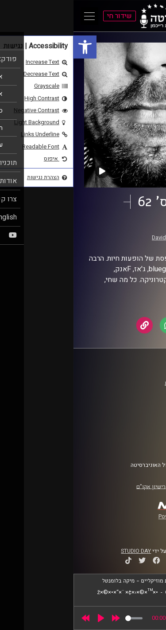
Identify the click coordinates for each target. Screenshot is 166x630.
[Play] (27, 618)
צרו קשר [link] (141, 444)
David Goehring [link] (97, 238)
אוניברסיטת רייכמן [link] (129, 391)
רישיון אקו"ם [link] (77, 486)
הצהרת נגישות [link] (134, 435)
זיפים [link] (125, 229)
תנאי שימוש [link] (137, 427)
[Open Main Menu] (16, 16)
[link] (11, 47)
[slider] (60, 618)
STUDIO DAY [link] (62, 551)
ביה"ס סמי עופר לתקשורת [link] (121, 383)
